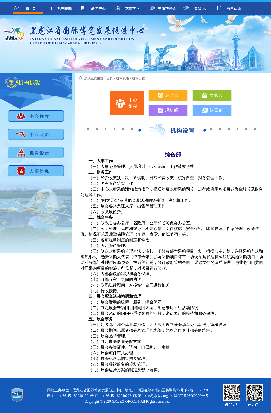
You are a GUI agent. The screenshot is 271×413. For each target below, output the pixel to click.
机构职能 (64, 8)
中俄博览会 (166, 8)
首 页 (31, 8)
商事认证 (234, 8)
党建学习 (132, 8)
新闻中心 (98, 8)
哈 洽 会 (200, 8)
